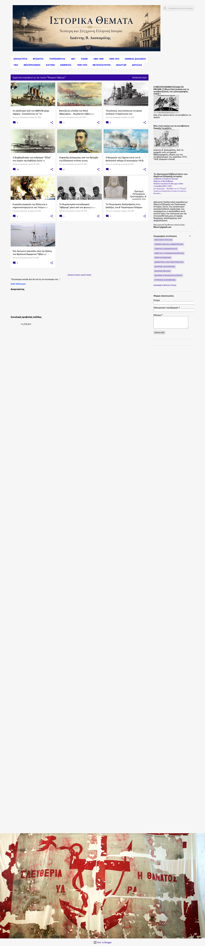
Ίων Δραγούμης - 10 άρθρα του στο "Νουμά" (169, 188)
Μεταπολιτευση (101, 65)
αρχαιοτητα (20, 59)
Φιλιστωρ (120, 65)
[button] (51, 122)
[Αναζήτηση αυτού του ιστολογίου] (181, 8)
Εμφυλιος (65, 65)
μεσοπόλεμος (31, 65)
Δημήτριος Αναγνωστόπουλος (169, 262)
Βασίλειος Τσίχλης (163, 240)
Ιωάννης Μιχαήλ (163, 271)
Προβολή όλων (139, 78)
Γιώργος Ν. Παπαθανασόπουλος (169, 253)
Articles (136, 65)
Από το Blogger (103, 942)
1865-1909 (98, 59)
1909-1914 (113, 59)
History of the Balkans (163, 181)
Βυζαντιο (37, 59)
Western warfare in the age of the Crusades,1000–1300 (168, 185)
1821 (72, 59)
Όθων (83, 59)
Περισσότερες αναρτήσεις (79, 275)
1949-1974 (81, 65)
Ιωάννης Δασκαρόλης (165, 266)
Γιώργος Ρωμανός (163, 257)
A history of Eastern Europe (165, 179)
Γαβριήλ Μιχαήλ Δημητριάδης (169, 244)
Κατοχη (49, 65)
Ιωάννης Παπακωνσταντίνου (168, 275)
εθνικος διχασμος (134, 59)
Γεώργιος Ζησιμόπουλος (166, 249)
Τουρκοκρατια (56, 59)
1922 (15, 65)
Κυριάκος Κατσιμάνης (165, 280)
